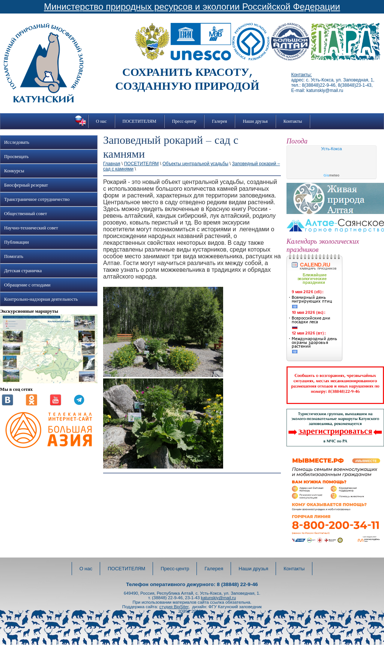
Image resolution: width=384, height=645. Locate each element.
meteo (332, 175)
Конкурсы (14, 171)
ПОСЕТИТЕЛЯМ (139, 121)
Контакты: (301, 74)
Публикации (16, 242)
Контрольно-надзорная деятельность (41, 299)
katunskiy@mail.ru (218, 597)
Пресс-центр (184, 121)
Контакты (293, 121)
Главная (111, 163)
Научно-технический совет (31, 228)
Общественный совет (25, 214)
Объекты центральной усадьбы (195, 163)
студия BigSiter (174, 606)
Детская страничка (23, 271)
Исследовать (16, 142)
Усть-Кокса (331, 148)
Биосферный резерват (26, 185)
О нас (101, 121)
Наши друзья (255, 121)
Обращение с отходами (27, 285)
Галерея (219, 121)
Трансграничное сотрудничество (36, 199)
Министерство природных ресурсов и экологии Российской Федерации (192, 7)
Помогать (13, 256)
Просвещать (16, 157)
